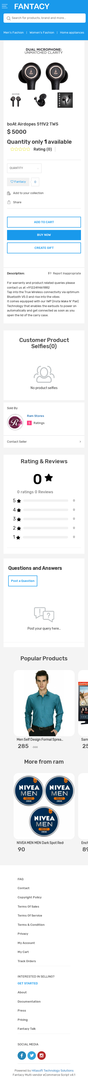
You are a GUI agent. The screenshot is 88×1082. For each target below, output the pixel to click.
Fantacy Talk (27, 1028)
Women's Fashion (42, 32)
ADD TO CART (44, 222)
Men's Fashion (14, 32)
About (22, 992)
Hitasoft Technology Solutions (53, 1070)
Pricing (23, 1019)
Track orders (27, 961)
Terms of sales (28, 906)
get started (28, 983)
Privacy (23, 933)
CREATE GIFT (44, 248)
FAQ (20, 879)
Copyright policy (30, 897)
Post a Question (22, 581)
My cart (23, 952)
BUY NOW (44, 235)
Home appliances (72, 32)
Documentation (29, 1001)
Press (22, 1010)
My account (26, 943)
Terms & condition (31, 924)
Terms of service (30, 915)
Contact (24, 888)
